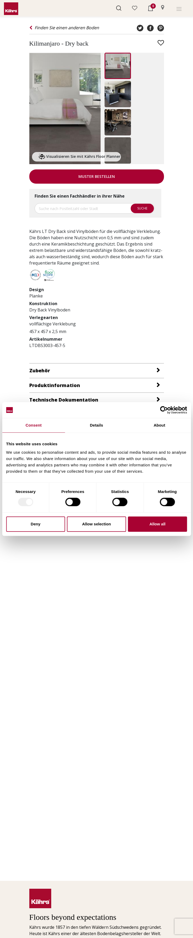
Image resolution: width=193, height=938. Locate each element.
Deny (35, 524)
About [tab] (159, 425)
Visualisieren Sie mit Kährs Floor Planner (79, 157)
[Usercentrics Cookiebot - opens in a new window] (164, 410)
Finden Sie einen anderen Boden (64, 28)
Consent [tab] (34, 425)
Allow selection (96, 524)
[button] (119, 7)
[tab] (96, 370)
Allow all (157, 524)
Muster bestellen (96, 176)
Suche (142, 208)
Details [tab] (96, 425)
